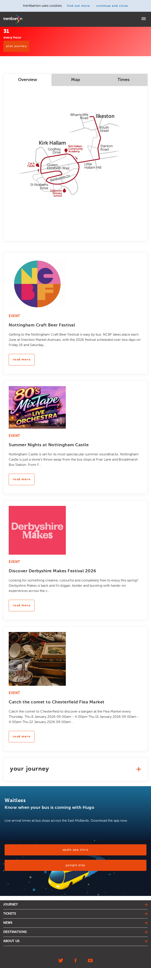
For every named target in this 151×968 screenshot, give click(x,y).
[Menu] (143, 19)
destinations (15, 932)
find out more (78, 5)
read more (21, 359)
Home (7, 16)
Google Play (75, 865)
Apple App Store (75, 849)
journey (10, 904)
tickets (9, 913)
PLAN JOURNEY (16, 46)
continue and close (112, 5)
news (7, 922)
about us (11, 941)
